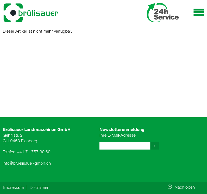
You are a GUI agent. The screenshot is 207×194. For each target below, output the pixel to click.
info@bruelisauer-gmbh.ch (27, 163)
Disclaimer (39, 187)
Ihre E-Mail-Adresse (121, 132)
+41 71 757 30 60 (33, 151)
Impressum (13, 187)
